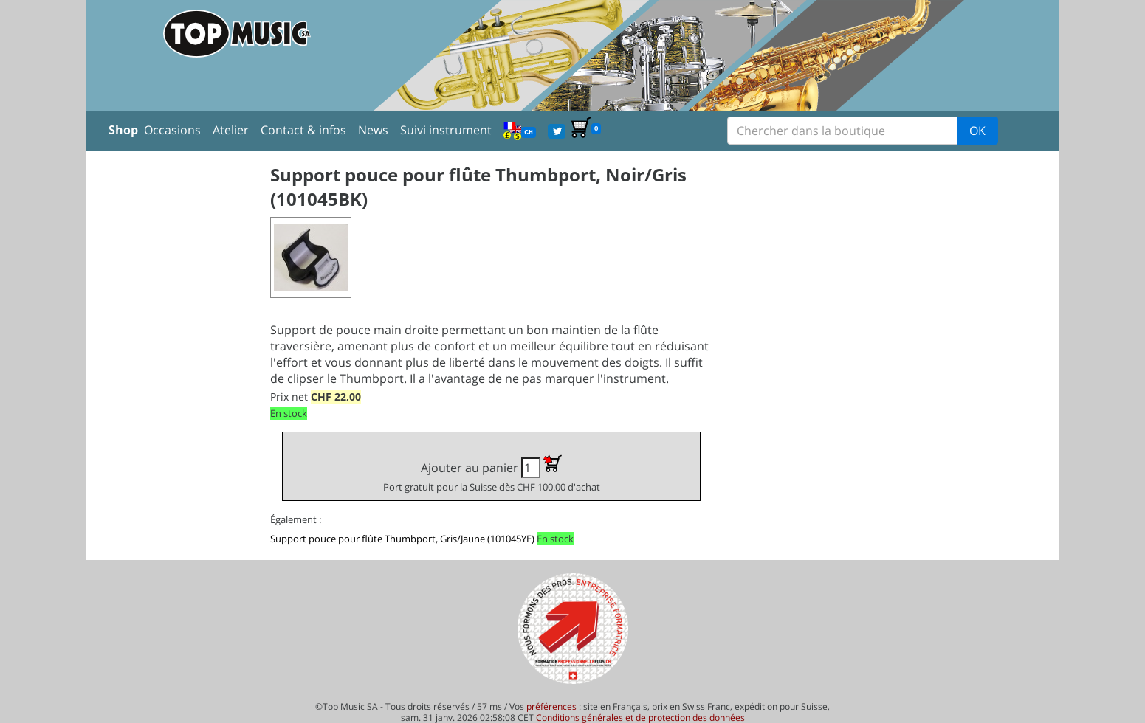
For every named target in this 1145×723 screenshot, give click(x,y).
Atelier (231, 130)
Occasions (172, 130)
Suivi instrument (446, 130)
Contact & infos (303, 130)
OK (977, 130)
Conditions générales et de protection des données (640, 717)
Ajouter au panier (491, 474)
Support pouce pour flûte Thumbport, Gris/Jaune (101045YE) (402, 538)
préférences (551, 706)
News (373, 130)
